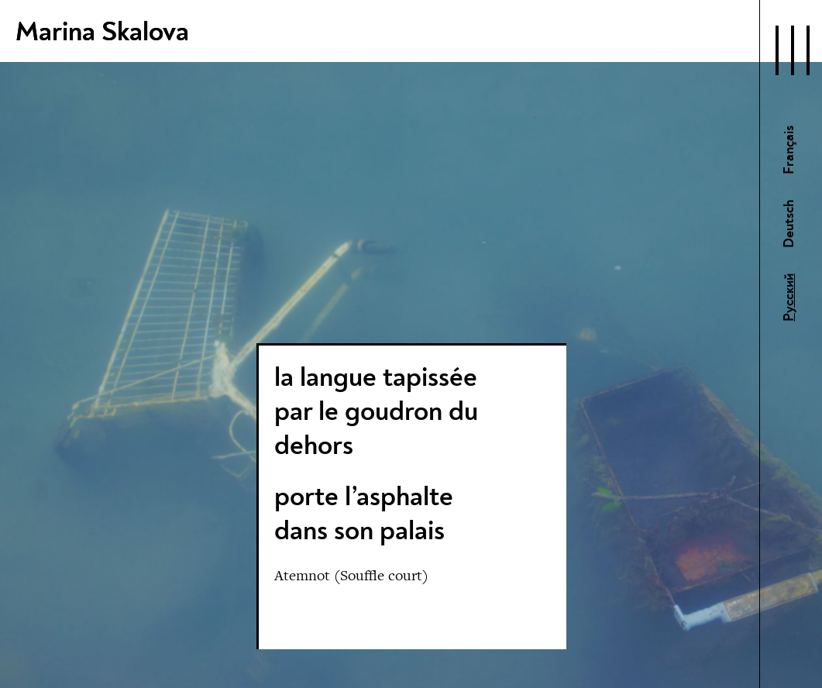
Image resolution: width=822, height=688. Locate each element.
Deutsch (789, 224)
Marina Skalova (102, 32)
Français (789, 150)
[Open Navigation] (792, 50)
